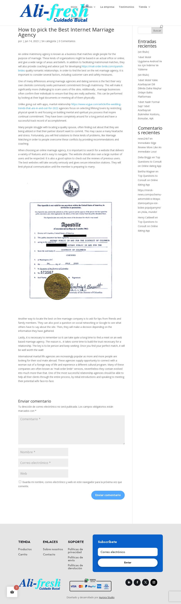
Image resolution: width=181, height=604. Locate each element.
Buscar (157, 30)
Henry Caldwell (146, 217)
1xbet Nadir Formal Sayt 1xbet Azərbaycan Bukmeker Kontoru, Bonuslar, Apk (149, 110)
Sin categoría (48, 41)
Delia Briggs (144, 157)
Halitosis (87, 7)
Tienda (143, 7)
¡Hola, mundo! (149, 212)
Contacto (76, 18)
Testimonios (126, 7)
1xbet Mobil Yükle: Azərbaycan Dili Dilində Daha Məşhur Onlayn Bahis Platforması (149, 88)
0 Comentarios (67, 41)
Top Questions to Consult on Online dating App (150, 162)
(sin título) (143, 51)
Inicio (74, 7)
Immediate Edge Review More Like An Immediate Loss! (149, 147)
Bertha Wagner (146, 171)
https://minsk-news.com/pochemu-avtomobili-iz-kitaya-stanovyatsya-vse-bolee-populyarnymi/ (150, 198)
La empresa (107, 7)
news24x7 (143, 138)
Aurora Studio (106, 597)
